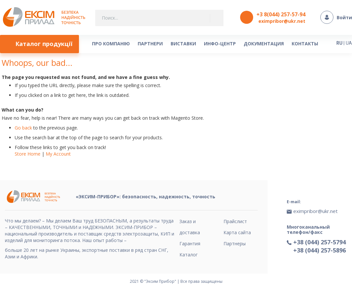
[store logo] (46, 17)
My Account (58, 154)
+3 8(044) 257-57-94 (280, 14)
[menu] (167, 44)
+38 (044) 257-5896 (319, 250)
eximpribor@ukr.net (281, 21)
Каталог (188, 254)
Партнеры (234, 243)
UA (349, 43)
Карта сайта (237, 232)
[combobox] (159, 18)
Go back (23, 128)
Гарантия (189, 243)
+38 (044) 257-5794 (319, 242)
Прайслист (235, 221)
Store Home (27, 154)
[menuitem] (39, 44)
